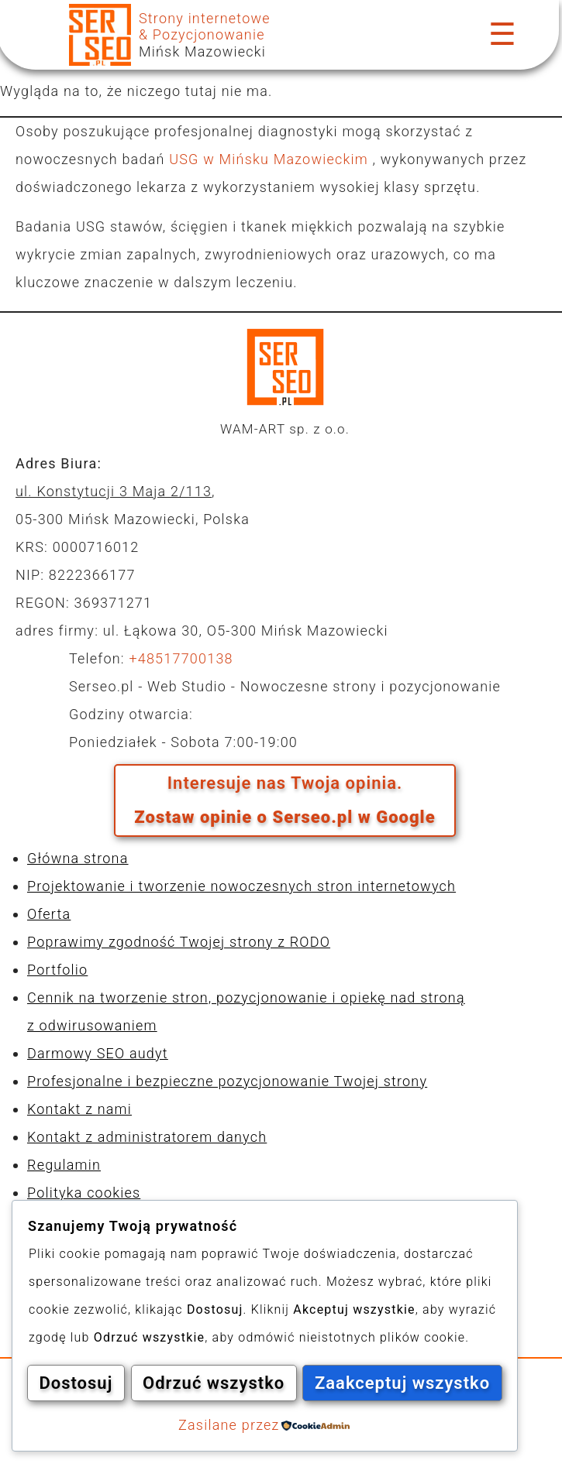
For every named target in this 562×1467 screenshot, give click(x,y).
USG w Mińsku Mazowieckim (270, 159)
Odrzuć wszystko (368, 1343)
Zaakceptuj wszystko (264, 1383)
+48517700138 (181, 658)
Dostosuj (127, 1343)
